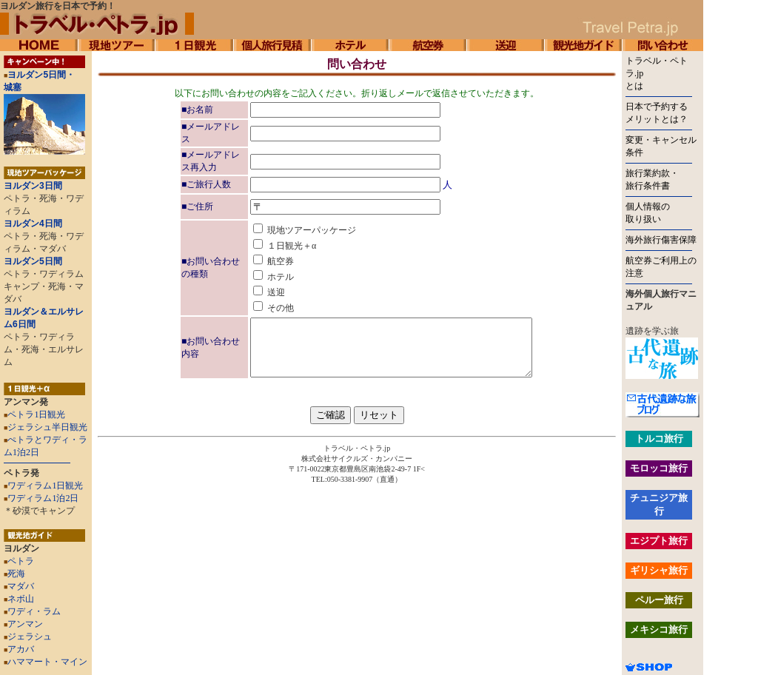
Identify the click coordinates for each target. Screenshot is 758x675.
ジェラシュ (28, 636)
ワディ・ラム (32, 611)
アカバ (19, 649)
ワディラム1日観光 (45, 485)
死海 (14, 573)
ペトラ (19, 561)
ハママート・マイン (47, 661)
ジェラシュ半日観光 (47, 427)
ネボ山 (19, 599)
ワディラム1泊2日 (42, 498)
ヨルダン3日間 (33, 186)
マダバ (19, 586)
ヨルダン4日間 (33, 223)
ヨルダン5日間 (33, 261)
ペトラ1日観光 (36, 414)
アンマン (23, 624)
